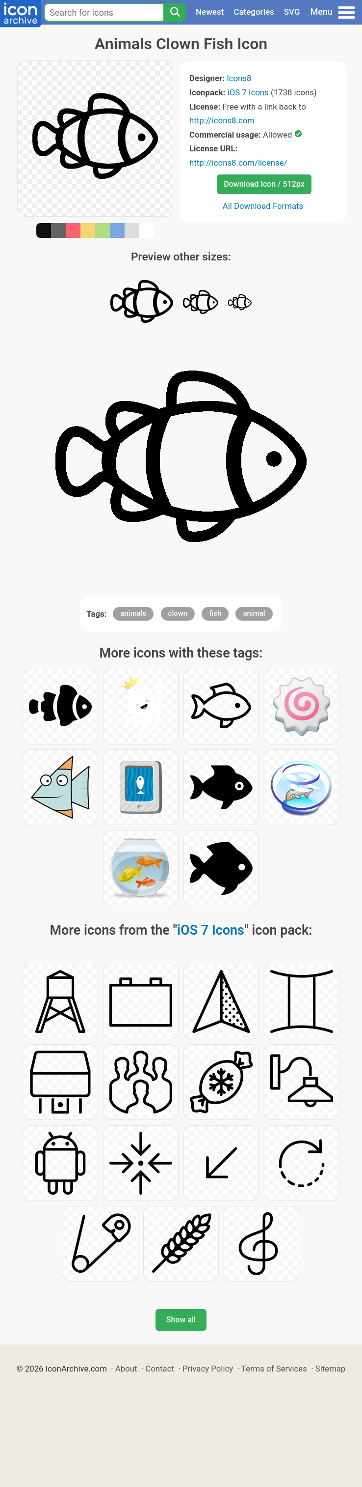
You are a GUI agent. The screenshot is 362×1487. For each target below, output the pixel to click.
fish (215, 613)
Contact (159, 1368)
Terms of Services (274, 1368)
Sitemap (330, 1368)
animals (133, 613)
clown (178, 613)
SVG (292, 12)
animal (254, 613)
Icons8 (239, 78)
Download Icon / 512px (264, 184)
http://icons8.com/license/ (238, 163)
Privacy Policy (207, 1368)
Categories (253, 12)
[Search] (174, 12)
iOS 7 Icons (248, 92)
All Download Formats (263, 206)
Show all (181, 1319)
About (126, 1368)
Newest (210, 12)
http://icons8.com (222, 120)
